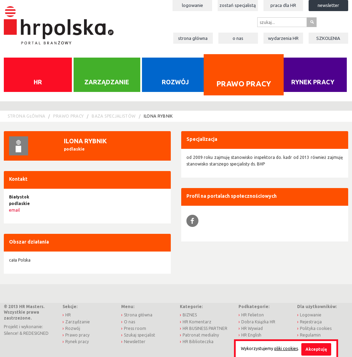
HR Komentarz (197, 322)
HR (38, 81)
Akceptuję (316, 349)
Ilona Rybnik (158, 116)
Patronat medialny (201, 335)
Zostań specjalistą (237, 5)
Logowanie (192, 5)
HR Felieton (252, 315)
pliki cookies (286, 348)
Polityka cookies (316, 328)
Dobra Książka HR (258, 322)
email (14, 210)
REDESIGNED (36, 333)
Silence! (11, 333)
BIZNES (190, 315)
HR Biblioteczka (198, 341)
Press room (135, 328)
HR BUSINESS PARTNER (205, 328)
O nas (238, 38)
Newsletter (328, 5)
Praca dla (283, 5)
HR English (251, 335)
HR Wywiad (252, 328)
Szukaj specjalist (139, 335)
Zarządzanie (106, 81)
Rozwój (175, 81)
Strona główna (193, 38)
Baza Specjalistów (113, 116)
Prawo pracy (243, 83)
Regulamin (310, 335)
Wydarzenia (283, 38)
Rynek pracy (312, 81)
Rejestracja (311, 322)
